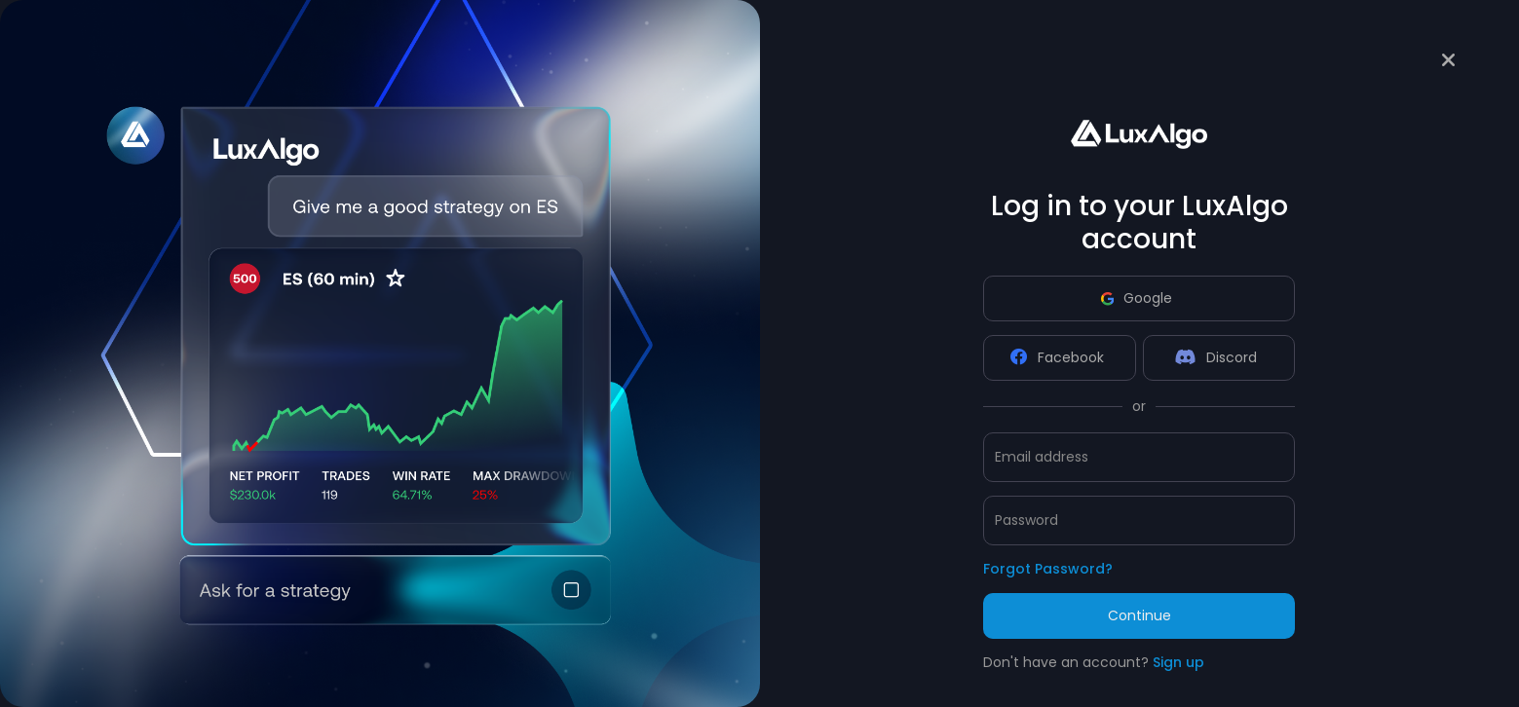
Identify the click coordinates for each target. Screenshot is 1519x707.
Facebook (1057, 357)
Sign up (1178, 662)
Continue (1139, 615)
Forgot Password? (1048, 568)
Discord (1216, 357)
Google (1136, 298)
